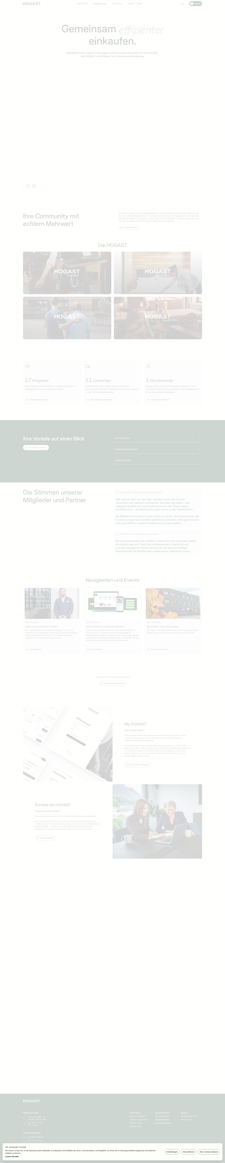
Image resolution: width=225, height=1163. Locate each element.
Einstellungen (172, 1152)
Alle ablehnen (188, 1152)
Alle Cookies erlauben (209, 1152)
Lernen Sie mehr (12, 1156)
